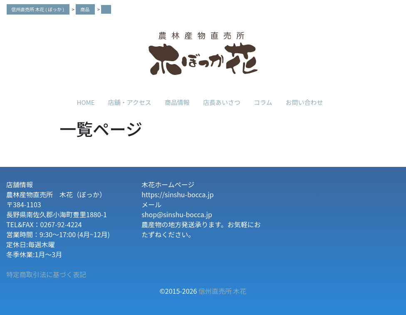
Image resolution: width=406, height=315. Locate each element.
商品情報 (177, 102)
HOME (86, 102)
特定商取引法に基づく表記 (46, 274)
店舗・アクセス (129, 102)
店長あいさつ (221, 102)
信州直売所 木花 (222, 291)
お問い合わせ (304, 102)
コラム (263, 102)
